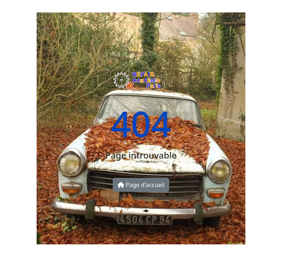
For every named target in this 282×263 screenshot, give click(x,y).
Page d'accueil (141, 185)
